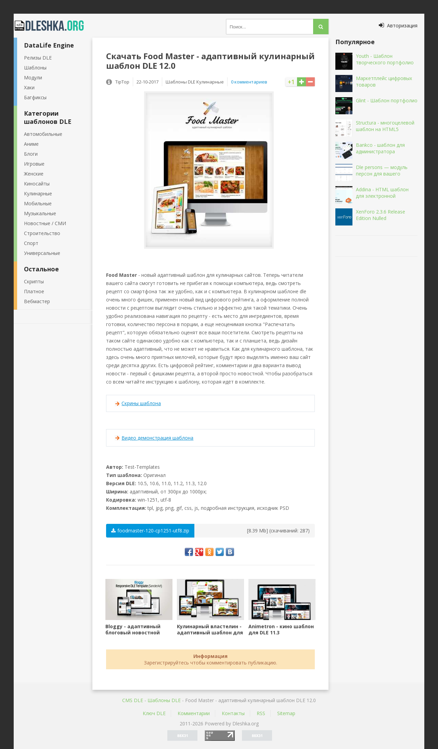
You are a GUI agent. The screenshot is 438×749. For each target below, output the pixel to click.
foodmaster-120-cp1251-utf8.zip (150, 530)
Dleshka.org (53, 26)
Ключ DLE (154, 713)
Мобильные (38, 203)
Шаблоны (35, 67)
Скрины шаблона (141, 403)
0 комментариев (249, 82)
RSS (261, 713)
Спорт (31, 243)
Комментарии (194, 713)
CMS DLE (132, 700)
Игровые (34, 163)
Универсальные (42, 253)
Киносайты (37, 183)
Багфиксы (35, 97)
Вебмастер (37, 301)
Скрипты (34, 281)
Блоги (31, 154)
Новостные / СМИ (45, 223)
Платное (34, 291)
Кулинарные (38, 193)
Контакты (233, 713)
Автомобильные (43, 134)
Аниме (31, 144)
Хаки (29, 87)
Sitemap (286, 713)
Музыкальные (40, 213)
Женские (33, 173)
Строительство (42, 233)
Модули (33, 77)
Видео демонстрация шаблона (157, 438)
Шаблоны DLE (164, 700)
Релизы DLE (38, 57)
